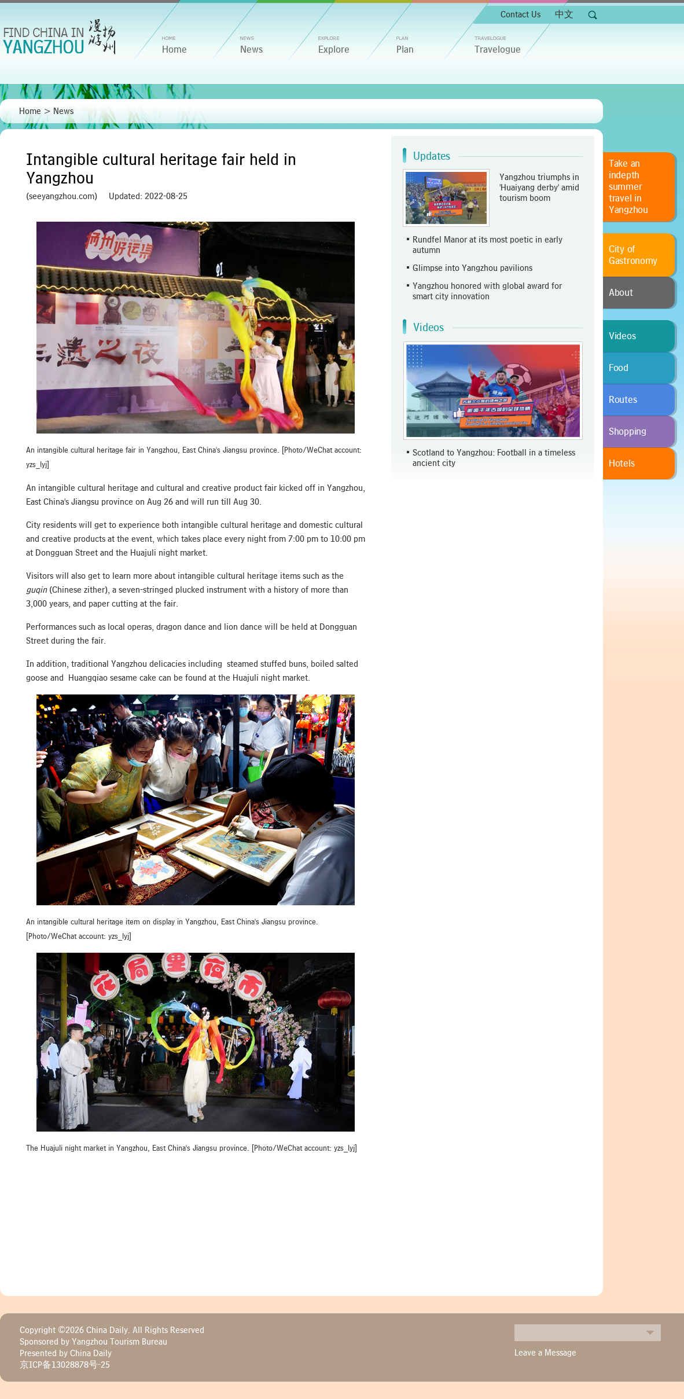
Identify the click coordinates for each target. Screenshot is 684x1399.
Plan (405, 49)
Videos (428, 327)
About (621, 293)
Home (30, 111)
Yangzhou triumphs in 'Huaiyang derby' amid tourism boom (539, 187)
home (174, 49)
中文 (564, 14)
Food (618, 368)
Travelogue (498, 49)
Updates (431, 156)
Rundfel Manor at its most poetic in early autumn (487, 245)
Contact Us (520, 14)
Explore (334, 49)
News (251, 49)
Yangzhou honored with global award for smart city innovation (487, 291)
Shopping (627, 432)
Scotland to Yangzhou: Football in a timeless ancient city (494, 458)
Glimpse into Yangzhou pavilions (472, 268)
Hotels (621, 463)
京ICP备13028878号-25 (65, 1364)
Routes (623, 400)
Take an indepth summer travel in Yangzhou (628, 187)
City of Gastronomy (633, 255)
